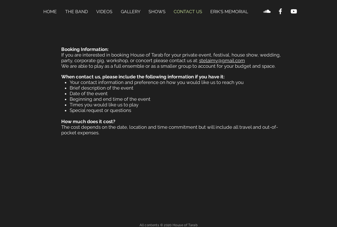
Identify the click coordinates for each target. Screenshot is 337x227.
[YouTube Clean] (294, 11)
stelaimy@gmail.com (222, 60)
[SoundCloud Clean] (267, 11)
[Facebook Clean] (280, 11)
